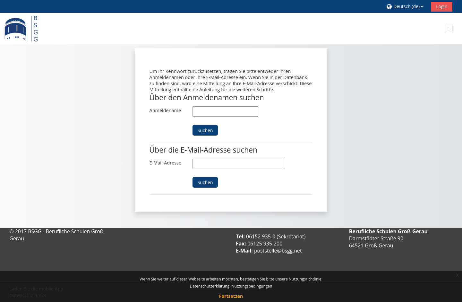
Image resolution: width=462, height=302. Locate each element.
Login (441, 6)
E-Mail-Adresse (165, 163)
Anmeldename (165, 110)
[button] (406, 6)
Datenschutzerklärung (210, 286)
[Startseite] (21, 28)
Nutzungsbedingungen (251, 286)
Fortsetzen (231, 296)
